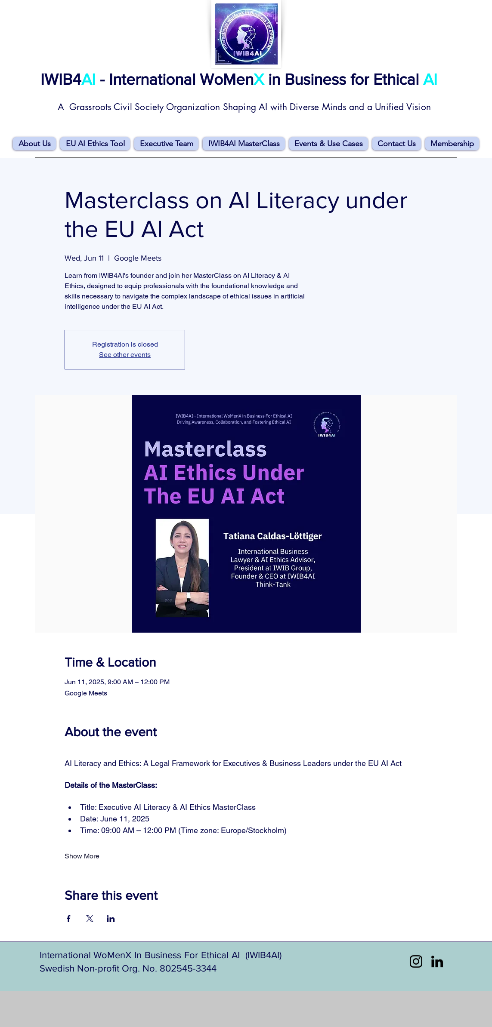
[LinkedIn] (437, 961)
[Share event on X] (90, 918)
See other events (125, 355)
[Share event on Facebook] (69, 918)
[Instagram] (416, 961)
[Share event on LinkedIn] (111, 918)
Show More (82, 856)
